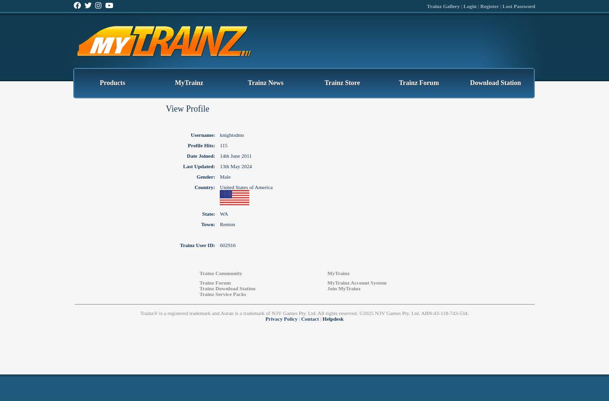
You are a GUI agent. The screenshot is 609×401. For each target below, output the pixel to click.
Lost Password (518, 6)
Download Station (495, 82)
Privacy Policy (281, 319)
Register (489, 6)
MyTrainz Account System (356, 283)
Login (470, 6)
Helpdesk (333, 319)
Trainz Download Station (227, 288)
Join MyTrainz (344, 288)
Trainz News (266, 82)
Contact (310, 319)
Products (112, 82)
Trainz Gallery (443, 6)
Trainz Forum (419, 82)
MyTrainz (189, 82)
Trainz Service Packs (222, 294)
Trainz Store (342, 82)
